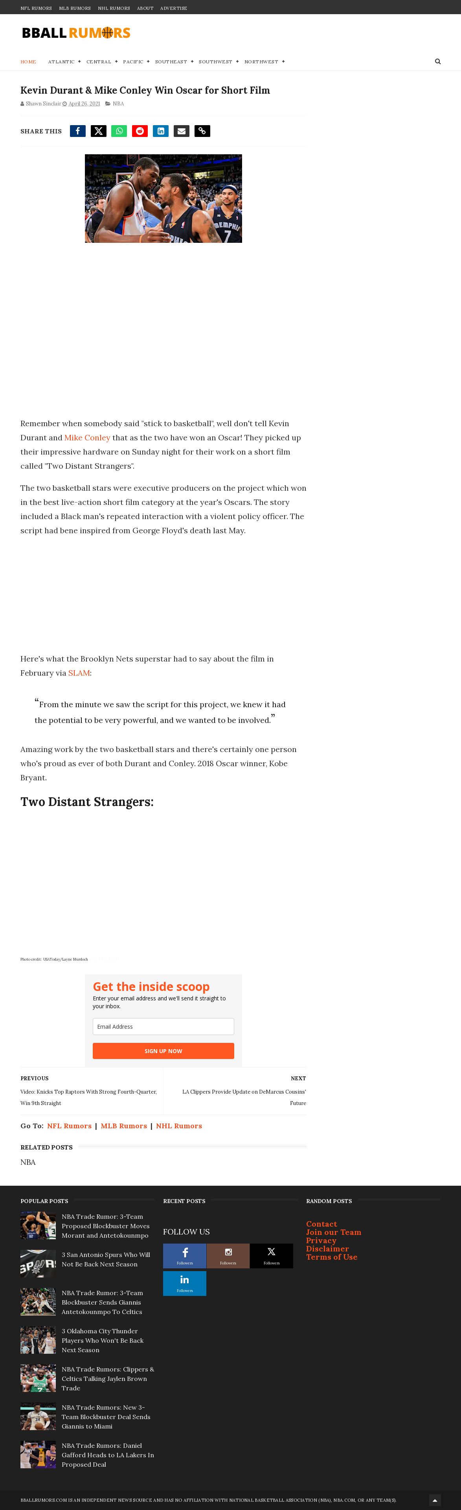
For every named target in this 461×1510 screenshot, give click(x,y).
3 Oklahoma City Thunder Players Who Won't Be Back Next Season (102, 1340)
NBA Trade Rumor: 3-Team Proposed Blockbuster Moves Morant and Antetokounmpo (106, 1225)
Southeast (171, 62)
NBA (118, 103)
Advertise (173, 8)
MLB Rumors (75, 8)
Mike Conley (87, 437)
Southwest (216, 62)
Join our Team (334, 1232)
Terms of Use (332, 1257)
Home (28, 62)
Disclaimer (327, 1248)
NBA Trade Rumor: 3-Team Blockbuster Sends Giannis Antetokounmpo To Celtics (102, 1302)
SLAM (79, 673)
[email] (163, 1026)
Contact (321, 1224)
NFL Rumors (36, 8)
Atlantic (61, 62)
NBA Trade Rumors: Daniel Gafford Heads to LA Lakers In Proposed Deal (108, 1455)
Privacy (321, 1240)
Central (99, 62)
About (145, 8)
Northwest (261, 62)
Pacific (133, 62)
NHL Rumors (114, 8)
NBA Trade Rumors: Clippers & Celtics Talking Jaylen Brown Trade (108, 1378)
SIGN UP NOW (163, 1051)
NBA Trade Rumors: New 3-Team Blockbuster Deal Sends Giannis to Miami (106, 1416)
